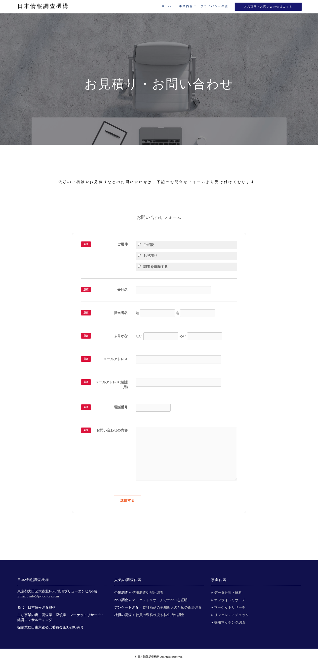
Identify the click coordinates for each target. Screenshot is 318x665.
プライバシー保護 (214, 6)
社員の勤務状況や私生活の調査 (160, 615)
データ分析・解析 (228, 592)
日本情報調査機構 (43, 6)
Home (167, 6)
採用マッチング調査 (229, 622)
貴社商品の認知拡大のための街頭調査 (172, 607)
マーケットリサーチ (229, 607)
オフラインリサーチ (229, 600)
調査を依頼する (153, 267)
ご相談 (146, 245)
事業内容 (186, 6)
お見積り (147, 256)
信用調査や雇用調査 (147, 592)
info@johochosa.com (44, 596)
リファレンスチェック (231, 615)
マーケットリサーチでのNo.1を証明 (160, 600)
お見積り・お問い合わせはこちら (268, 6)
